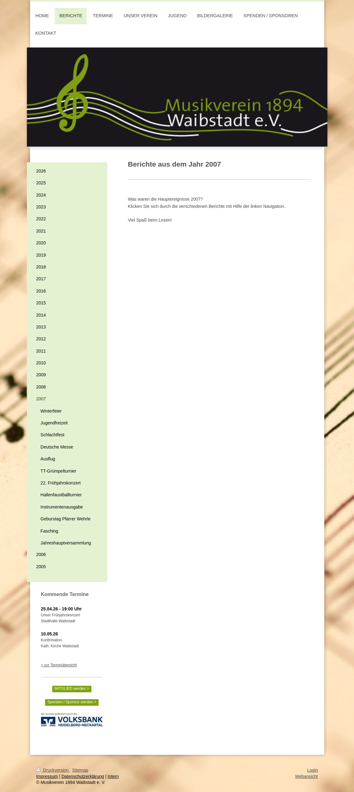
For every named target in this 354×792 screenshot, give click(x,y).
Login (312, 770)
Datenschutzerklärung (82, 776)
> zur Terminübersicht (59, 665)
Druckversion (53, 770)
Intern (113, 776)
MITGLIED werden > (72, 688)
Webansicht (306, 776)
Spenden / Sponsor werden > (72, 702)
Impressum (47, 776)
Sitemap (80, 770)
